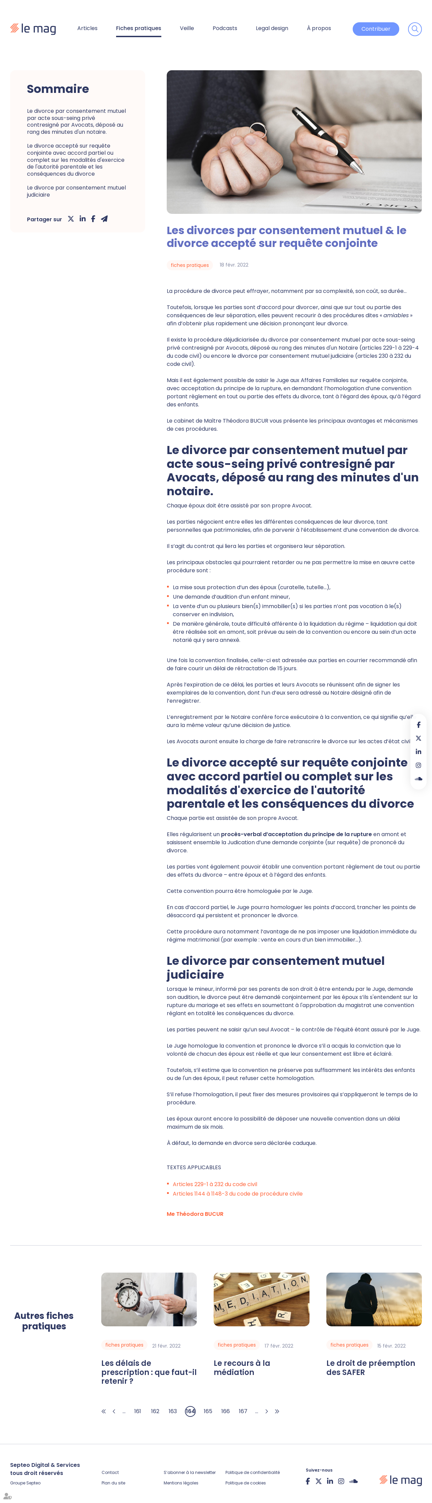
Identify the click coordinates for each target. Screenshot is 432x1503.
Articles (87, 28)
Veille (187, 28)
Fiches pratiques (138, 28)
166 (225, 1411)
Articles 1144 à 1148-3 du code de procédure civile (238, 1194)
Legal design (272, 28)
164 (190, 1411)
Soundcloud (418, 778)
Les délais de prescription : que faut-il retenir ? (149, 1372)
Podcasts (225, 28)
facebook (418, 724)
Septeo (33, 1483)
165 (208, 1411)
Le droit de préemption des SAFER (370, 1368)
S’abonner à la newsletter (190, 1472)
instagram (418, 765)
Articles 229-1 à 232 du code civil (215, 1184)
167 (243, 1411)
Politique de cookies (245, 1483)
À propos (319, 28)
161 (137, 1411)
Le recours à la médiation (242, 1368)
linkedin (418, 751)
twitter (418, 738)
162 (155, 1411)
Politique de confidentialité (252, 1472)
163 (173, 1411)
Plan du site (113, 1483)
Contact (110, 1472)
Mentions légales (181, 1483)
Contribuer (375, 29)
